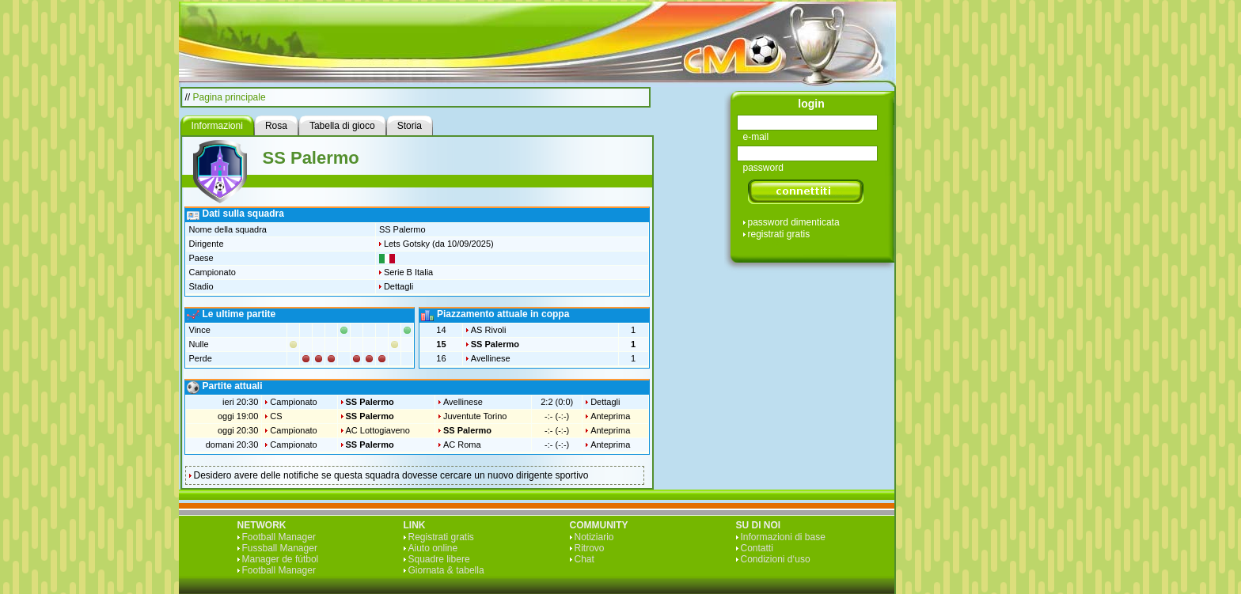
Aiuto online (433, 548)
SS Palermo (495, 344)
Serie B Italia (408, 272)
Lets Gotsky (407, 243)
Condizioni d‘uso (775, 559)
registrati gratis (779, 234)
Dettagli (398, 286)
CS (276, 416)
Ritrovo (590, 548)
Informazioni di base (783, 537)
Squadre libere (439, 559)
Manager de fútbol (280, 559)
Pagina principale (229, 97)
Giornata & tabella (446, 570)
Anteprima (610, 416)
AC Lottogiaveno (378, 430)
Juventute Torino (475, 416)
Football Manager (279, 537)
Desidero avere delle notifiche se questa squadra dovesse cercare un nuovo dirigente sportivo (391, 475)
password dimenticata (794, 222)
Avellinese (490, 358)
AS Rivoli (489, 330)
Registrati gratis (441, 537)
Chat (584, 559)
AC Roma (462, 444)
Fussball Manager (279, 548)
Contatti (757, 548)
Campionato (293, 402)
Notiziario (594, 537)
